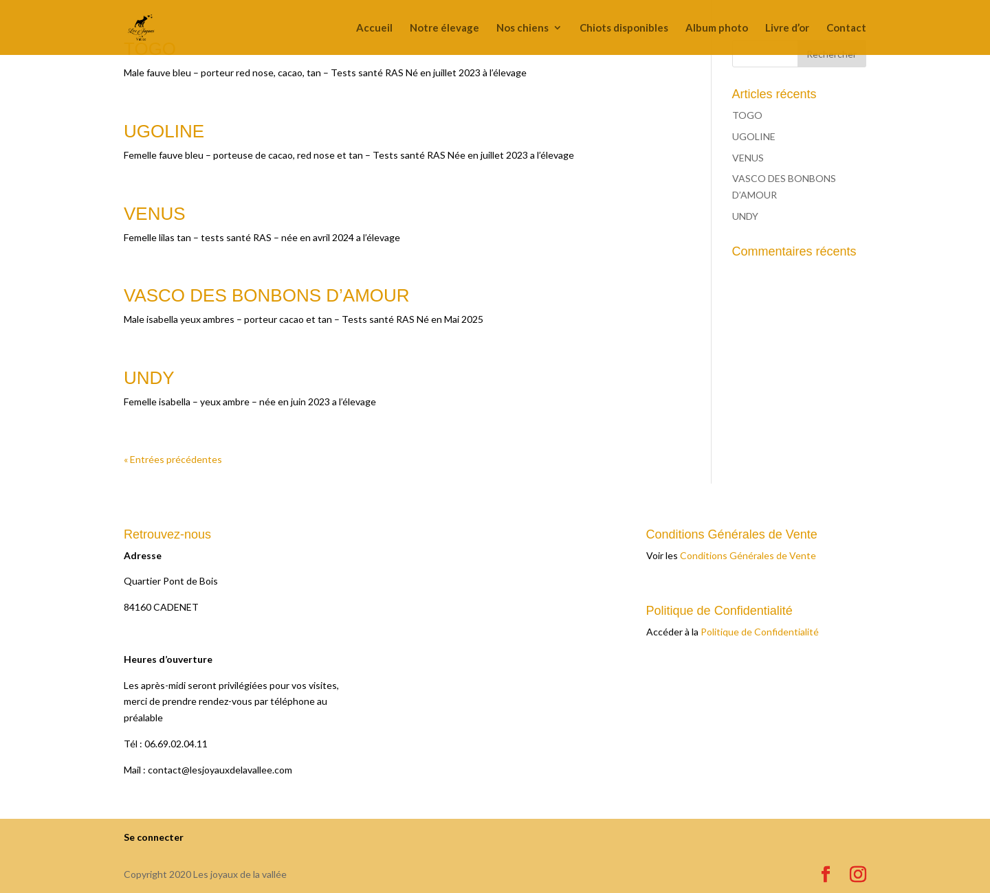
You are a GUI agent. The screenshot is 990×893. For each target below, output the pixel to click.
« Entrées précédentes (173, 459)
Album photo (716, 28)
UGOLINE (164, 131)
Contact (846, 28)
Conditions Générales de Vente (748, 555)
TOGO (747, 115)
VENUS (155, 213)
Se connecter (154, 837)
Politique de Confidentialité (760, 631)
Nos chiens (522, 28)
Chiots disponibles (624, 28)
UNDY (149, 378)
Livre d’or (787, 28)
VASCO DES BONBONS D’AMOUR (267, 295)
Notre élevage (444, 28)
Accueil (374, 28)
